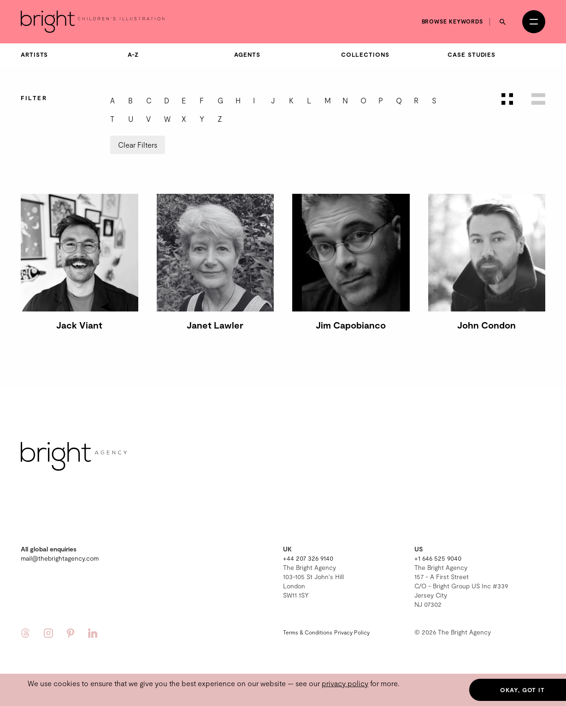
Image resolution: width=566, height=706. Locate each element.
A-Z (133, 54)
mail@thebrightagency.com (60, 558)
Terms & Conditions (307, 632)
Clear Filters (137, 144)
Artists (34, 54)
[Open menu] (533, 21)
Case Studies (471, 54)
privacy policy (345, 683)
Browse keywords (452, 21)
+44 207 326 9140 (308, 558)
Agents (247, 54)
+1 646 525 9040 (437, 558)
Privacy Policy (352, 632)
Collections (365, 54)
